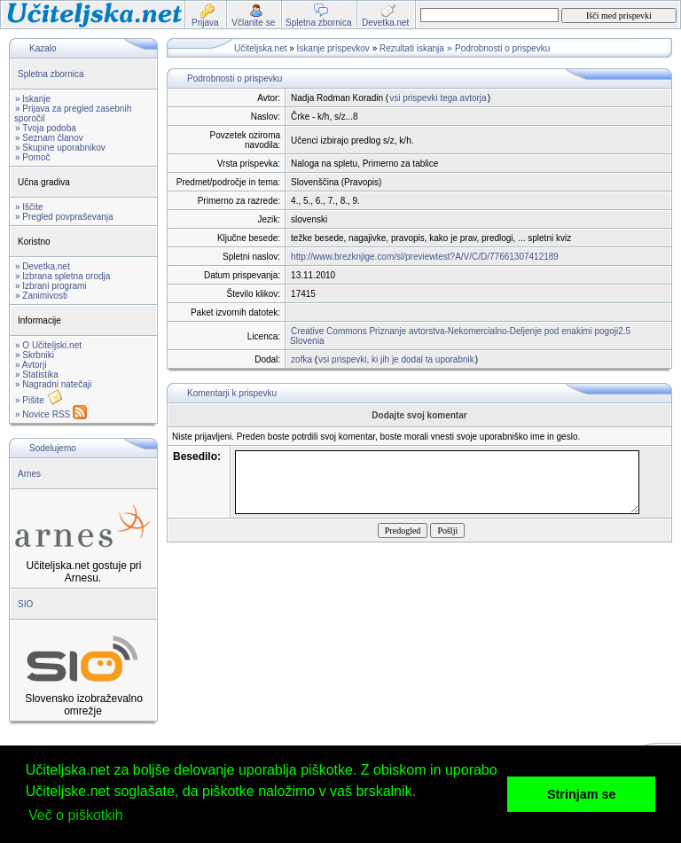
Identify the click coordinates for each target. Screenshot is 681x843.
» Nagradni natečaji (53, 384)
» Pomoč (32, 157)
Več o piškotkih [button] (75, 815)
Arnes (29, 474)
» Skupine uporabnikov (60, 147)
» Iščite (29, 207)
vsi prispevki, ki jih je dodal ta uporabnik (396, 359)
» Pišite (39, 400)
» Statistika (37, 374)
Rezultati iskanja (412, 48)
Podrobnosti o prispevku (502, 48)
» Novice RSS (51, 414)
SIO (25, 604)
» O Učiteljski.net (48, 345)
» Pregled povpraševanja (64, 217)
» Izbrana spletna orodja (62, 276)
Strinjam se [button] (581, 794)
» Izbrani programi (51, 286)
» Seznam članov (49, 138)
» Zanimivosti (41, 296)
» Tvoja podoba (45, 128)
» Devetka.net (42, 266)
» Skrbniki (34, 355)
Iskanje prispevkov (333, 48)
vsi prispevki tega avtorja (438, 98)
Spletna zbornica (51, 74)
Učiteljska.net (260, 48)
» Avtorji (30, 365)
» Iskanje (33, 99)
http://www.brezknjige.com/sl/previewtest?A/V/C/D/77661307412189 (425, 256)
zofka (301, 359)
